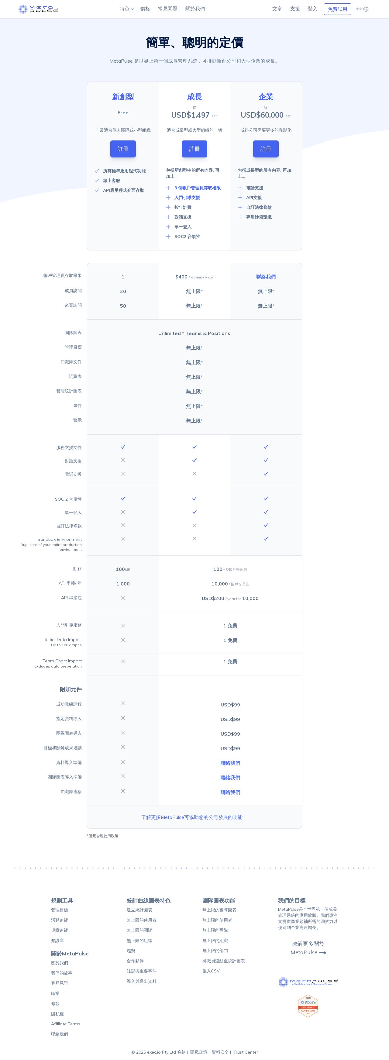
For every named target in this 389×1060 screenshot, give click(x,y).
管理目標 (59, 910)
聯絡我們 (266, 277)
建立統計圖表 (139, 910)
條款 (55, 1003)
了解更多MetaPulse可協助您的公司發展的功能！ (194, 817)
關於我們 (195, 8)
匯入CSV (211, 971)
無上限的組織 (139, 940)
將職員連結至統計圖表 (223, 961)
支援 (295, 8)
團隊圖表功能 (218, 900)
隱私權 (57, 1014)
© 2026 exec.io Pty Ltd (154, 1052)
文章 (277, 8)
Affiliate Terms (65, 1024)
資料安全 (220, 1052)
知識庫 (57, 940)
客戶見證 (59, 983)
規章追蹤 (59, 930)
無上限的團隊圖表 (219, 910)
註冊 (123, 148)
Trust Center (245, 1052)
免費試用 (337, 9)
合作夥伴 (135, 961)
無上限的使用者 (142, 920)
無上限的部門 (215, 950)
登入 (313, 8)
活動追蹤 (59, 920)
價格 (145, 8)
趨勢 (131, 950)
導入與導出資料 (142, 981)
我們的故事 (61, 973)
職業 (55, 993)
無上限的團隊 (139, 930)
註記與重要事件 (142, 971)
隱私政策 (198, 1052)
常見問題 (167, 8)
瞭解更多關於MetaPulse (308, 948)
